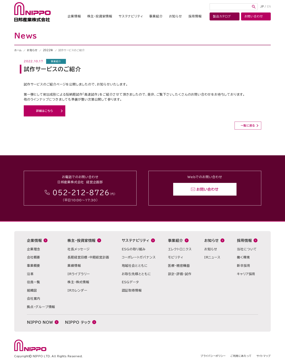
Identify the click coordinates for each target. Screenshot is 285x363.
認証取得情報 (132, 290)
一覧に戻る (248, 125)
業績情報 (74, 265)
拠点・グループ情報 (41, 306)
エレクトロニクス (180, 249)
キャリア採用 (246, 274)
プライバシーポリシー (213, 356)
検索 (253, 6)
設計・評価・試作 (179, 274)
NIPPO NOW (40, 322)
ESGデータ (130, 282)
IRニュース (212, 257)
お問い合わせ (207, 189)
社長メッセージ (78, 249)
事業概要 (33, 265)
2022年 (48, 50)
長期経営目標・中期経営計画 (88, 257)
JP (262, 6)
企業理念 (33, 249)
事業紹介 (155, 16)
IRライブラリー (78, 274)
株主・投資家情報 (99, 16)
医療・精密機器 (179, 265)
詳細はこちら (44, 110)
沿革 (30, 274)
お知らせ (175, 16)
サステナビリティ (131, 16)
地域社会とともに (135, 265)
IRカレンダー (77, 290)
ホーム (18, 50)
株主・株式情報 (78, 282)
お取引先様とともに (136, 274)
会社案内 (33, 298)
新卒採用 (243, 265)
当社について (247, 249)
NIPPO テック (78, 322)
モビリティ (175, 257)
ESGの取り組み (134, 249)
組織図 (32, 290)
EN (269, 6)
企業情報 (74, 16)
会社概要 (33, 257)
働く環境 (243, 257)
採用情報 (195, 16)
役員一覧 (33, 282)
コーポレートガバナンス (139, 257)
